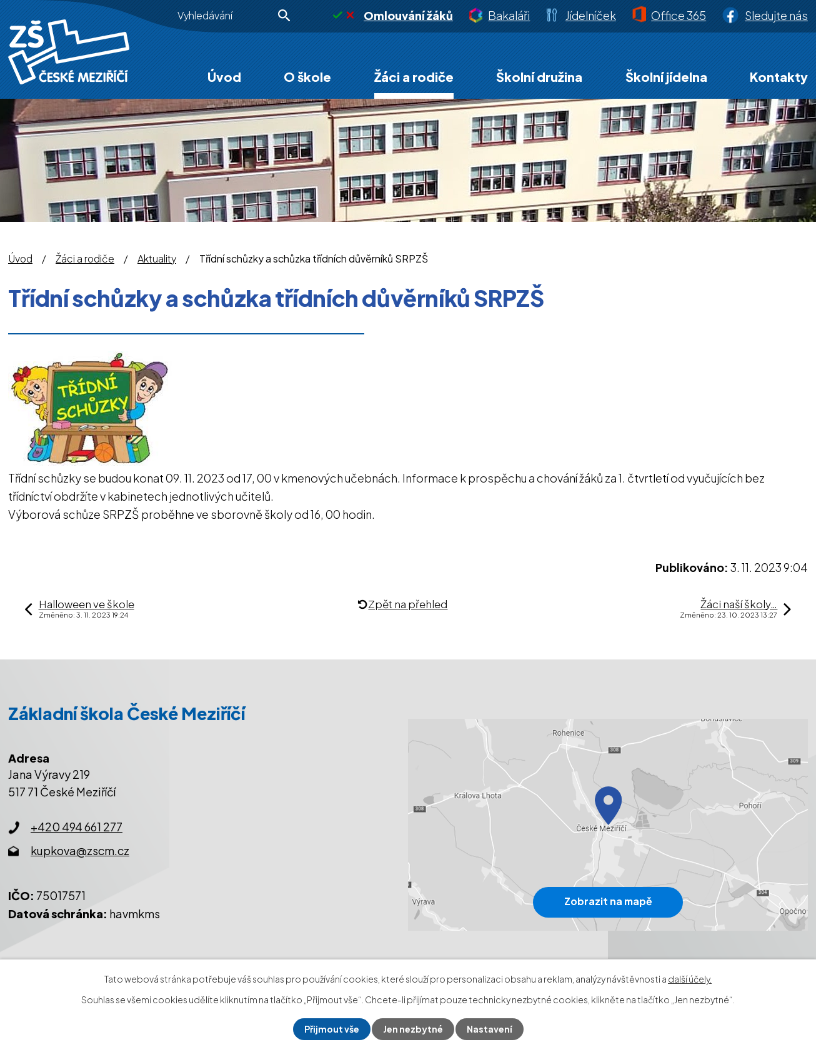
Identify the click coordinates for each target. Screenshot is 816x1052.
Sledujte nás (776, 15)
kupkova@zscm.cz (80, 850)
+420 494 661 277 (76, 826)
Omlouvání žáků (408, 15)
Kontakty (779, 76)
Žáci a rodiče (414, 76)
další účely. (690, 978)
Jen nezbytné (413, 1028)
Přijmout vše (331, 1028)
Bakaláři (509, 15)
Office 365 (678, 15)
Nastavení (489, 1028)
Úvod (224, 76)
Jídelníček (590, 15)
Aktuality (156, 259)
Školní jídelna (666, 76)
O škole (307, 76)
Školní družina (539, 76)
